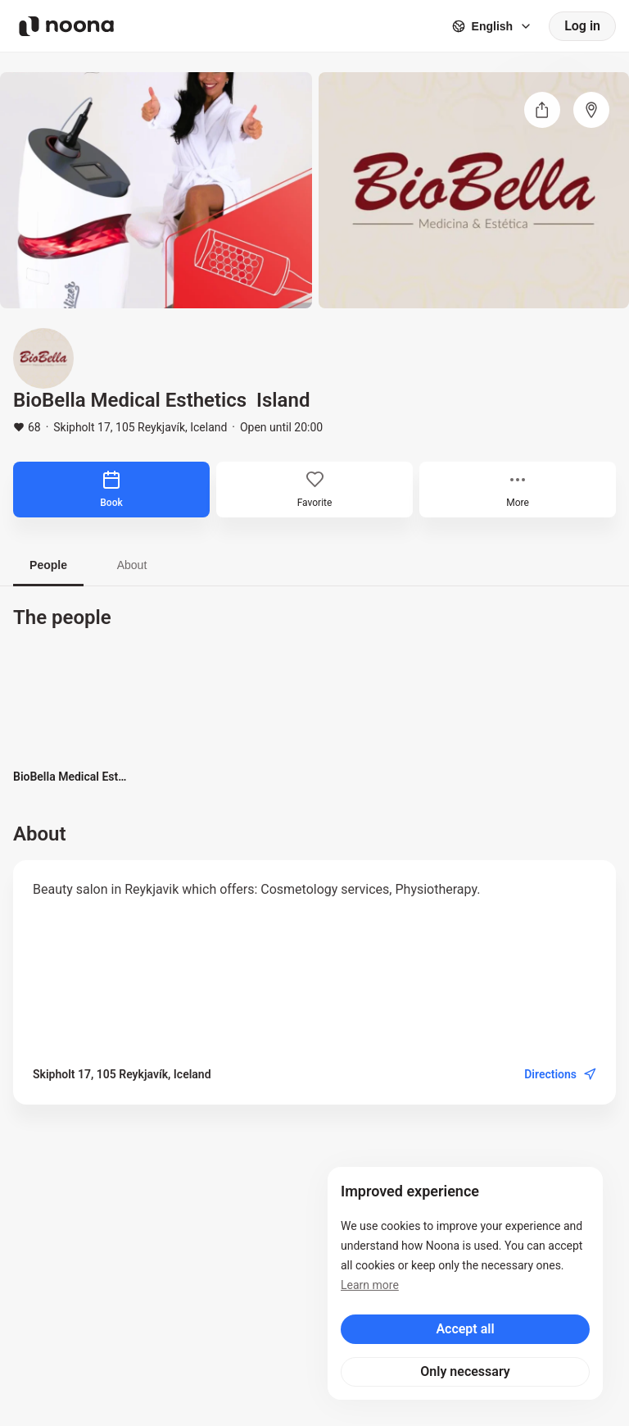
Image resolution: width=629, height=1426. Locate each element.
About (132, 565)
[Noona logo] (66, 26)
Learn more (370, 1285)
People (48, 565)
